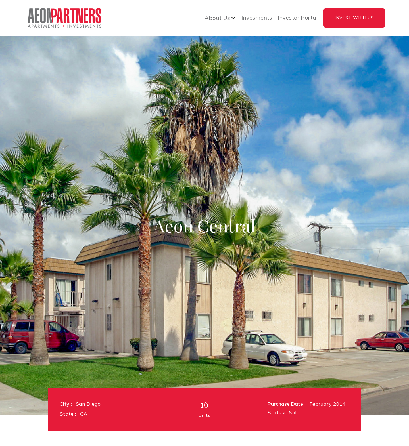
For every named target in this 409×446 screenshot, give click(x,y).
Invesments (256, 18)
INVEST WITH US (354, 17)
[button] (220, 18)
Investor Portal (298, 18)
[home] (63, 18)
